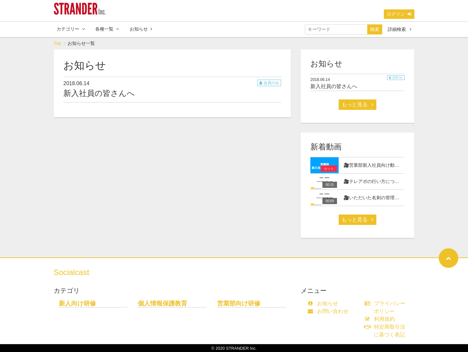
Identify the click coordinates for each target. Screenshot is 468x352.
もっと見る (357, 104)
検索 (374, 29)
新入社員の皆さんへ (99, 93)
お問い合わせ (329, 311)
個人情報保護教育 (162, 303)
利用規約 (381, 319)
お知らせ (141, 29)
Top (57, 43)
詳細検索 (399, 29)
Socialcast (71, 272)
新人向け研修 (77, 303)
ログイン (399, 14)
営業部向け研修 (238, 303)
